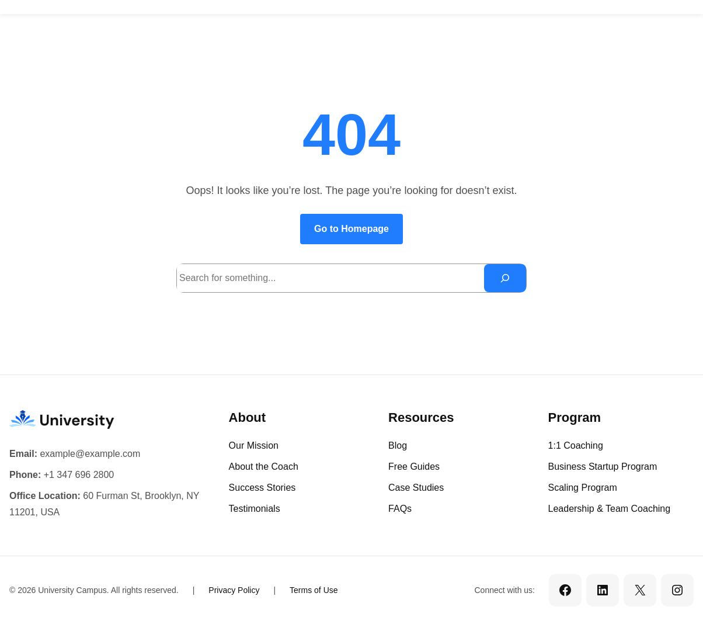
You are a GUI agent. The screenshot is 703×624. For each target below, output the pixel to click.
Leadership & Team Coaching (609, 509)
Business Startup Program (602, 467)
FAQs (400, 509)
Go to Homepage (351, 229)
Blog (397, 445)
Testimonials (254, 509)
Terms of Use (313, 590)
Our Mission (254, 445)
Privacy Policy (233, 590)
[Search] (505, 278)
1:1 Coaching (575, 445)
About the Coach (263, 467)
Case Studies (416, 488)
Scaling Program (582, 488)
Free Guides (414, 467)
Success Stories (262, 488)
